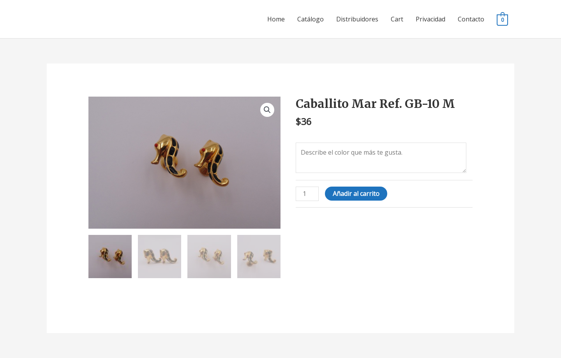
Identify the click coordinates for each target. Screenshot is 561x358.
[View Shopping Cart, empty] (502, 19)
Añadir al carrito (356, 193)
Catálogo (310, 19)
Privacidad (430, 19)
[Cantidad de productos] (307, 194)
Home (276, 19)
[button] (267, 110)
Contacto (471, 19)
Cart (397, 19)
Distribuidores (357, 19)
